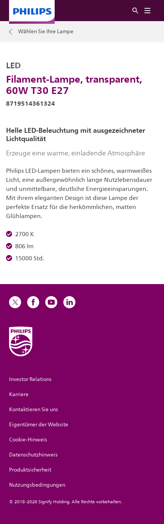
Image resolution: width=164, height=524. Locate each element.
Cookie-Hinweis (28, 439)
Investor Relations (30, 379)
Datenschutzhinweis (33, 454)
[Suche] (135, 10)
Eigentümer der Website (38, 424)
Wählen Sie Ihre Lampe (46, 31)
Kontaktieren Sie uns (33, 409)
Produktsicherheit (30, 470)
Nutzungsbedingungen (37, 485)
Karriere (19, 394)
